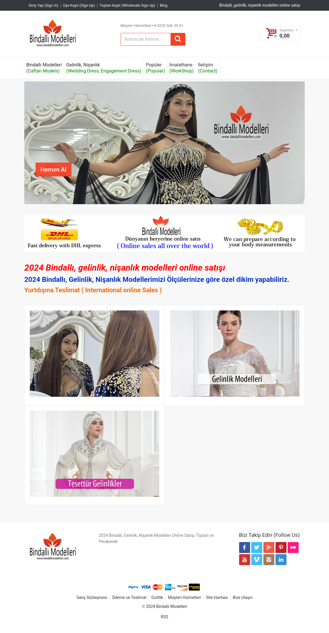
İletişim (207, 68)
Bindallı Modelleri (44, 68)
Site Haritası (217, 597)
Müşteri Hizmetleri (184, 597)
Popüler (155, 68)
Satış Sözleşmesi (91, 597)
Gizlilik (157, 597)
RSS (164, 617)
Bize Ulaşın (242, 597)
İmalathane (181, 68)
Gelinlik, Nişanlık (103, 68)
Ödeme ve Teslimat (129, 597)
